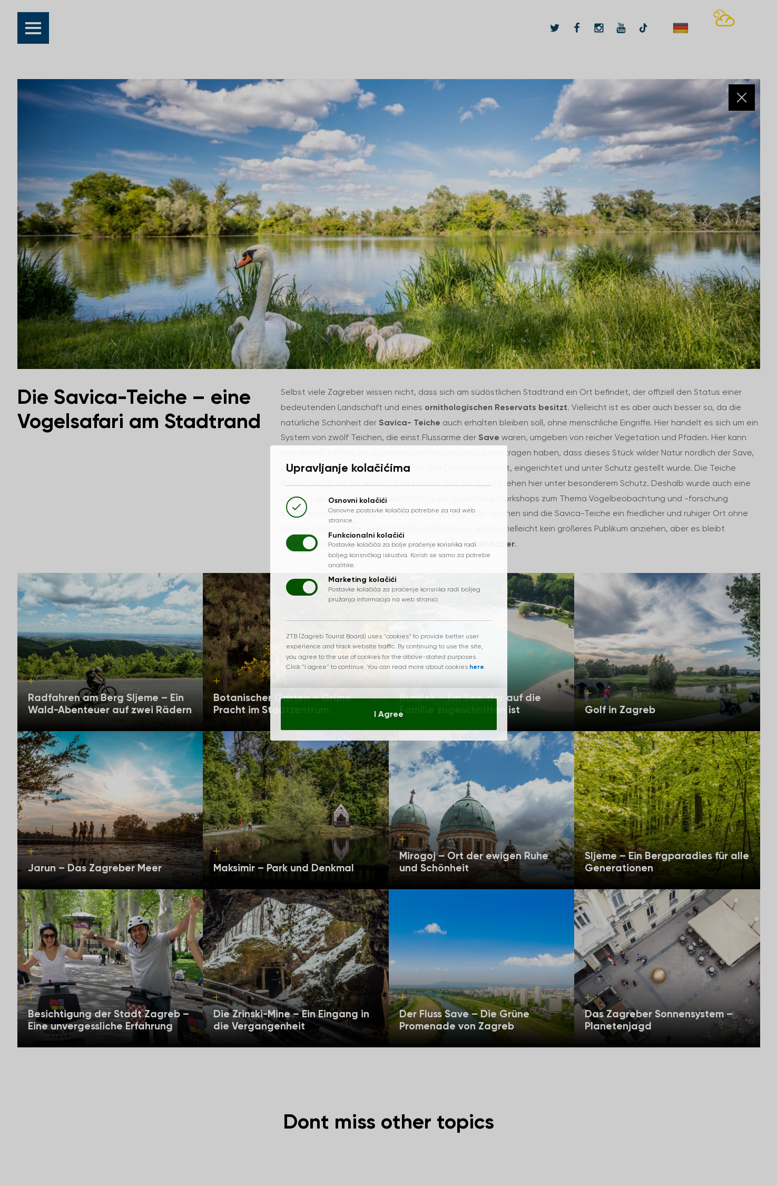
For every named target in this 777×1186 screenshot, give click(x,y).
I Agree (389, 714)
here (476, 666)
